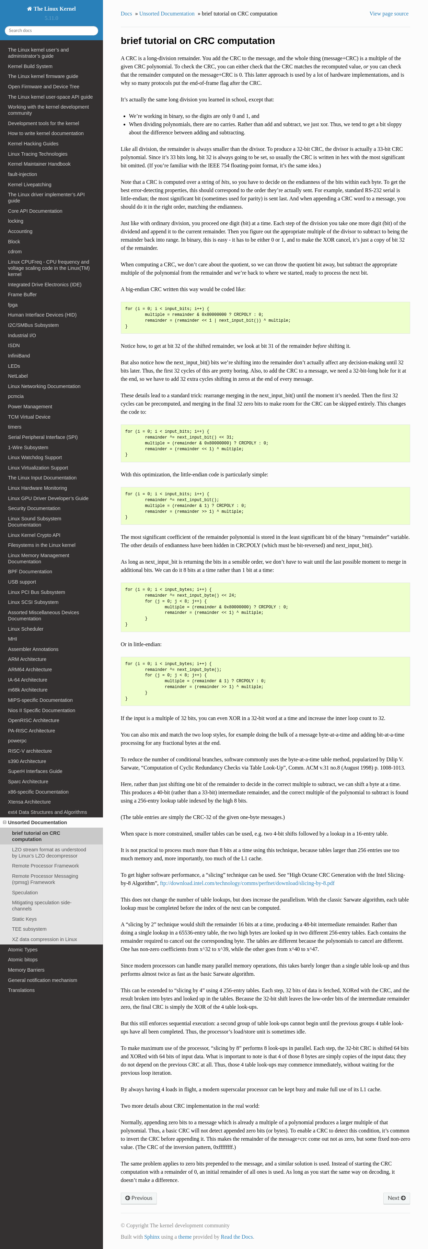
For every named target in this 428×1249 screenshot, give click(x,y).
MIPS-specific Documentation (40, 700)
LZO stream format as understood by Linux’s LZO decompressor (49, 853)
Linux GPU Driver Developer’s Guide (48, 498)
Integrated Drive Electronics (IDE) (44, 284)
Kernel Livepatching (29, 184)
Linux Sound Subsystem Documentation (34, 522)
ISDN (14, 345)
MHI (12, 639)
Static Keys (24, 919)
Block (14, 241)
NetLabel (18, 376)
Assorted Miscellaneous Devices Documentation (43, 615)
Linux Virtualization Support (38, 468)
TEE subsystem (29, 929)
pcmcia (16, 396)
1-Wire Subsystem (28, 447)
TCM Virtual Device (29, 417)
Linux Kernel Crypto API (34, 535)
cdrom (15, 251)
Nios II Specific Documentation (41, 710)
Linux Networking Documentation (44, 386)
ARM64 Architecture (30, 669)
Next (397, 1198)
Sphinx (152, 1237)
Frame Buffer (22, 294)
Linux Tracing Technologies (37, 154)
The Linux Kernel (54, 9)
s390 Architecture (27, 761)
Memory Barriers (26, 970)
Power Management (30, 406)
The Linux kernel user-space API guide (50, 97)
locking (15, 221)
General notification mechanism (42, 980)
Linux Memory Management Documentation (38, 558)
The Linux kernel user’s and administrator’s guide (38, 53)
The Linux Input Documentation (42, 477)
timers (14, 427)
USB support (22, 582)
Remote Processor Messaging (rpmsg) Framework (45, 879)
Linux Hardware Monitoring (37, 488)
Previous (138, 1198)
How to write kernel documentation (46, 133)
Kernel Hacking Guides (33, 143)
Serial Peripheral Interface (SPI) (43, 437)
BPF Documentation (30, 571)
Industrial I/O (22, 335)
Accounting (20, 231)
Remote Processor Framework (45, 866)
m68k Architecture (27, 690)
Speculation (25, 892)
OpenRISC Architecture (33, 720)
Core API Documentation (35, 211)
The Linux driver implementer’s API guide (46, 197)
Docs (126, 13)
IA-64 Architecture (27, 680)
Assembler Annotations (33, 649)
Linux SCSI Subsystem (33, 602)
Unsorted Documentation (35, 822)
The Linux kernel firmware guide (43, 76)
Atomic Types (22, 949)
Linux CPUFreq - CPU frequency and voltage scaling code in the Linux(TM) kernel (49, 268)
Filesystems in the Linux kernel (42, 545)
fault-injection (22, 174)
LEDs (14, 366)
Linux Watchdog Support (35, 457)
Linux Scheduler (25, 629)
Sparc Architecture (28, 781)
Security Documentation (34, 508)
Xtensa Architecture (29, 802)
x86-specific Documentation (38, 792)
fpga (13, 305)
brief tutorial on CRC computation (36, 836)
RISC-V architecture (30, 751)
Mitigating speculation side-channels (42, 905)
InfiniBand (19, 355)
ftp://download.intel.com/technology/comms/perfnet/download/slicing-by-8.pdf (247, 883)
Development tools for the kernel (43, 123)
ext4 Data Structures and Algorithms (47, 812)
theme (185, 1237)
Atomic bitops (22, 959)
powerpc (17, 740)
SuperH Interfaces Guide (35, 771)
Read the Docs (237, 1237)
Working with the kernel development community (48, 110)
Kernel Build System (30, 66)
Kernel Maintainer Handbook (39, 164)
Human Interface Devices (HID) (42, 315)
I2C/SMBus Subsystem (33, 325)
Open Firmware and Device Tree (43, 86)
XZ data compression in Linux (44, 939)
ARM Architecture (27, 659)
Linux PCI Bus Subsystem (36, 592)
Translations (21, 990)
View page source (389, 13)
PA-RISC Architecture (31, 730)
